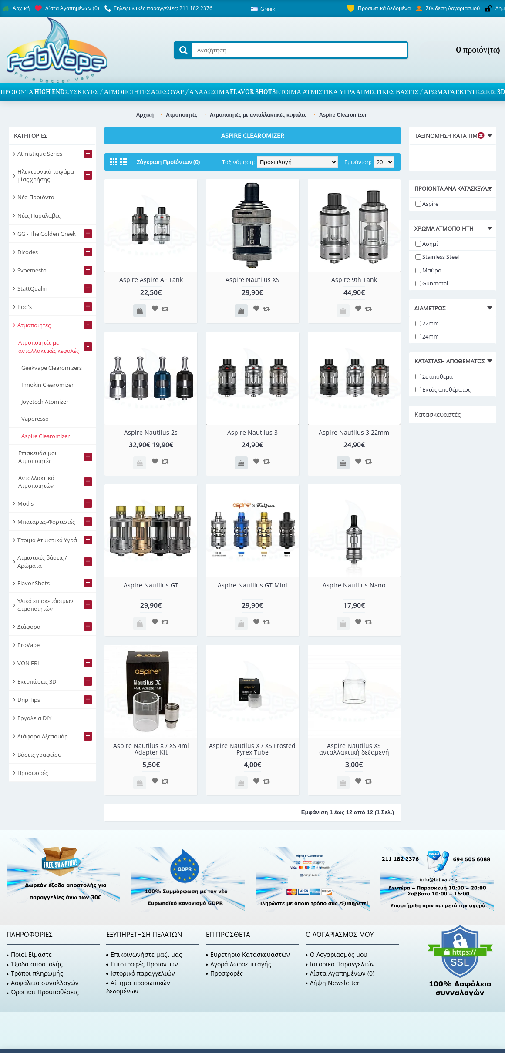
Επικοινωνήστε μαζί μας (144, 954)
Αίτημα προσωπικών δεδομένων (138, 987)
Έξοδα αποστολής (35, 964)
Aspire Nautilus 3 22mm (354, 432)
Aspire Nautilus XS (252, 279)
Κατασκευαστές (437, 414)
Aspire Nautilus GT (151, 585)
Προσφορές (224, 973)
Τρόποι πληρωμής (35, 973)
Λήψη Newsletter (333, 983)
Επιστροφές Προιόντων (142, 964)
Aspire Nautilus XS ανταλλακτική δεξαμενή (354, 748)
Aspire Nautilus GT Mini (252, 585)
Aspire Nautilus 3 (252, 432)
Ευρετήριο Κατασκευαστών (248, 954)
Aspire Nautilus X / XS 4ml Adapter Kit (151, 748)
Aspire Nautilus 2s (151, 432)
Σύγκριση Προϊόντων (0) (168, 162)
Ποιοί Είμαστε (29, 954)
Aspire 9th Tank (354, 279)
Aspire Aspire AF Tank (151, 279)
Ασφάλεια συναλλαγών (43, 983)
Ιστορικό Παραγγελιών (340, 964)
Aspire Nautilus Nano (354, 585)
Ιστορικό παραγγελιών (140, 973)
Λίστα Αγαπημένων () (340, 973)
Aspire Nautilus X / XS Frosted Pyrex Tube (252, 748)
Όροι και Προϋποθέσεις (43, 992)
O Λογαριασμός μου (336, 954)
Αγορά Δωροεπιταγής (238, 964)
